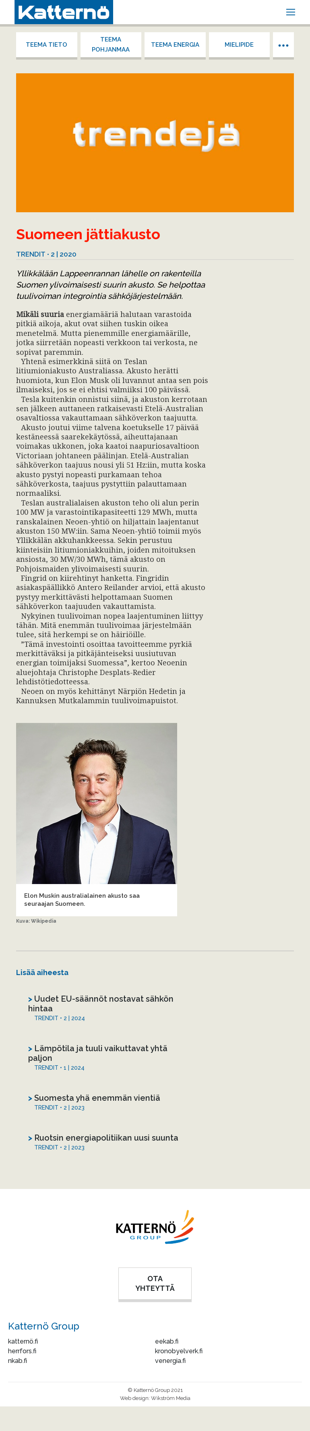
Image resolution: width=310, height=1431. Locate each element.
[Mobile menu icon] (291, 12)
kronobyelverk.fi (179, 1351)
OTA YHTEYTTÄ (155, 1283)
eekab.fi (166, 1341)
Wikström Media (170, 1398)
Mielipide (239, 44)
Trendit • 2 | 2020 (46, 254)
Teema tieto (46, 44)
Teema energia (175, 44)
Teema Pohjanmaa (111, 44)
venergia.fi (170, 1361)
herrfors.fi (22, 1351)
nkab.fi (17, 1361)
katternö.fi (23, 1341)
